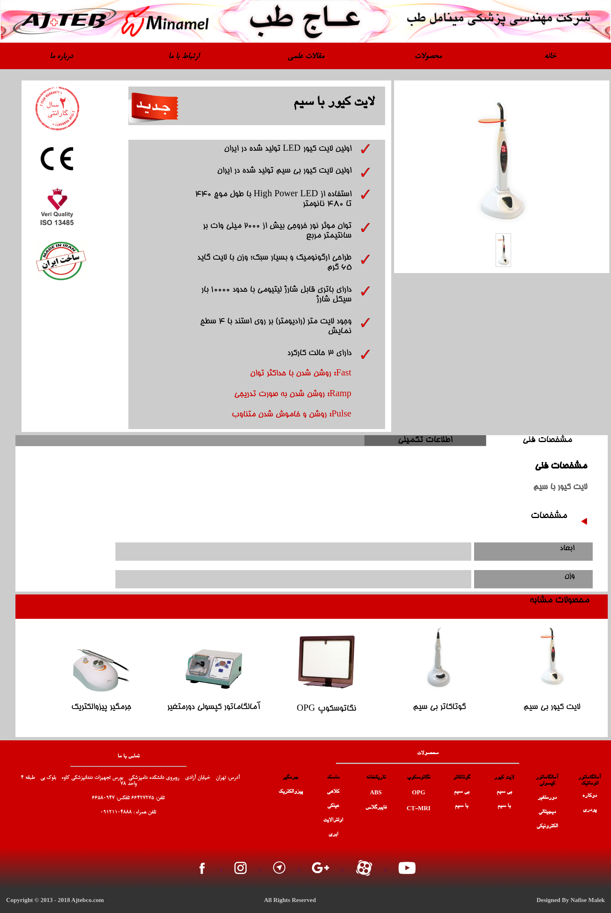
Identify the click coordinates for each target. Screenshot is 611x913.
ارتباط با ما (183, 56)
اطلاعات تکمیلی (425, 440)
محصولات (427, 56)
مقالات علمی (306, 56)
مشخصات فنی (547, 440)
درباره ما (61, 56)
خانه (550, 56)
